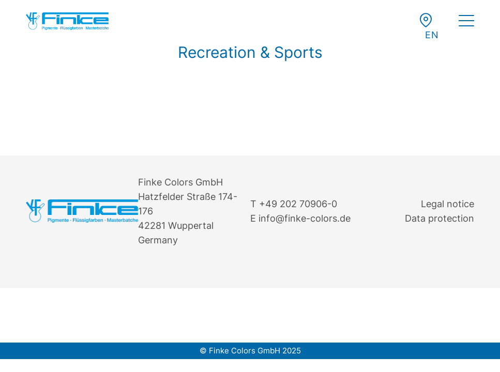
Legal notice (447, 203)
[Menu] (466, 22)
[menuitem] (466, 22)
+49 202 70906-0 (298, 203)
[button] (432, 34)
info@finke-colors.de (305, 218)
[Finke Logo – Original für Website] (67, 21)
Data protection (439, 218)
